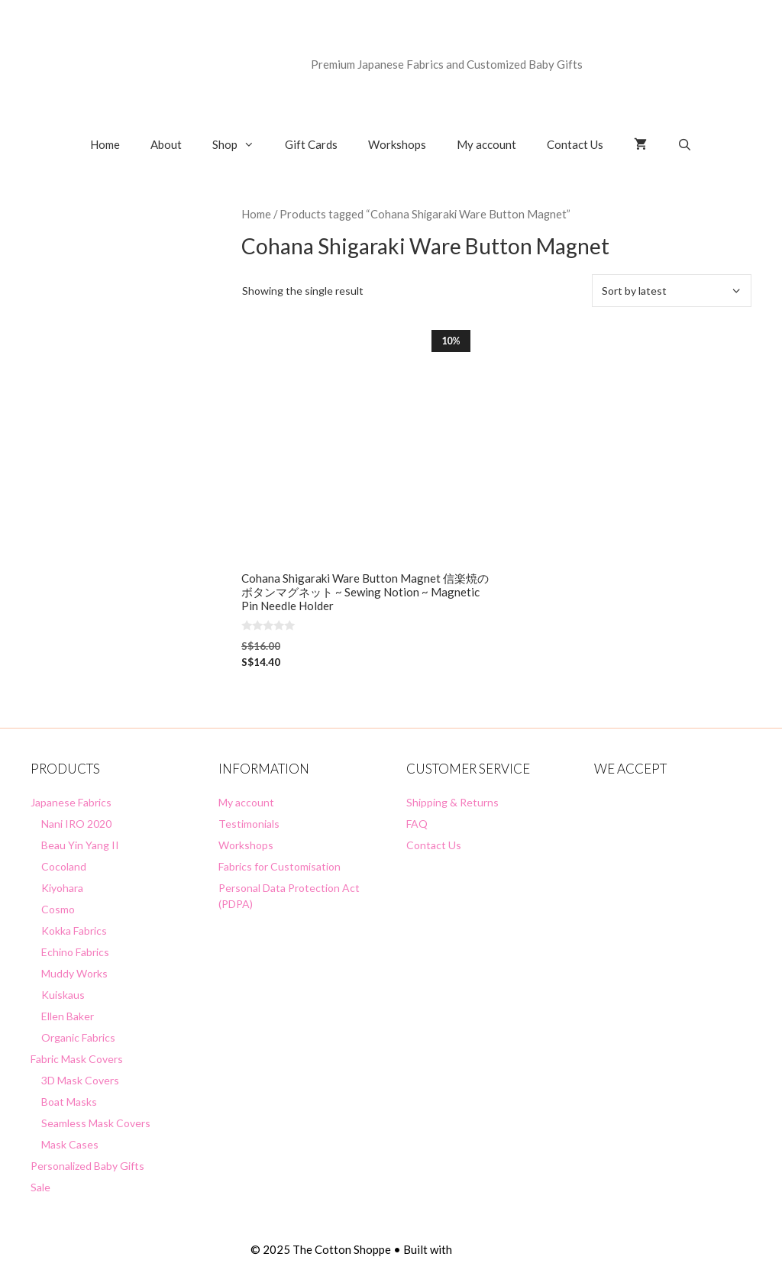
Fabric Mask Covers (77, 1058)
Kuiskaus (63, 994)
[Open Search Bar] (684, 144)
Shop (241, 144)
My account (486, 144)
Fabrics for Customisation (279, 866)
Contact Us (575, 144)
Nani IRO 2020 (76, 823)
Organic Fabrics (78, 1037)
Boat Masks (69, 1101)
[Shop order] (671, 290)
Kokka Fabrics (74, 930)
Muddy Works (74, 973)
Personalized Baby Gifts (87, 1165)
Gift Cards (311, 144)
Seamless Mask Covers (95, 1122)
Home (105, 144)
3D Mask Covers (80, 1080)
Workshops (397, 144)
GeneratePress (493, 1249)
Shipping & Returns (452, 802)
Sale (40, 1187)
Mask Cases (70, 1144)
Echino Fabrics (75, 951)
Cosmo (58, 909)
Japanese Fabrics (71, 802)
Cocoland (63, 866)
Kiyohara (62, 887)
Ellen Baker (67, 1016)
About (166, 144)
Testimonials (249, 823)
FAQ (417, 823)
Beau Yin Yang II (80, 844)
